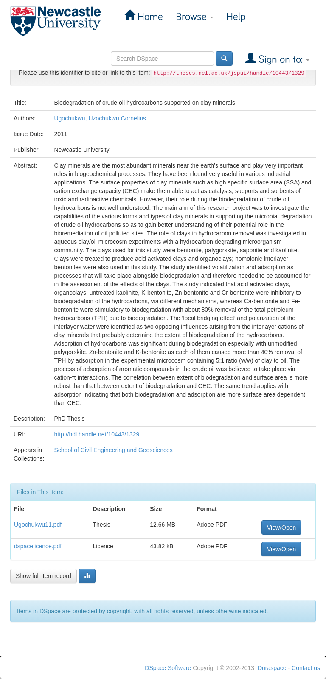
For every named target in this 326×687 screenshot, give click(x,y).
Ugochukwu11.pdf (38, 524)
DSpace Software (168, 668)
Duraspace (272, 668)
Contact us (306, 668)
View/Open (281, 527)
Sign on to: (282, 59)
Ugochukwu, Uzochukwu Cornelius (100, 118)
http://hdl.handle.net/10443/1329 (96, 434)
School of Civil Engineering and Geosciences (113, 450)
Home (149, 16)
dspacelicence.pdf (38, 546)
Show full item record (43, 575)
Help (236, 16)
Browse (195, 16)
